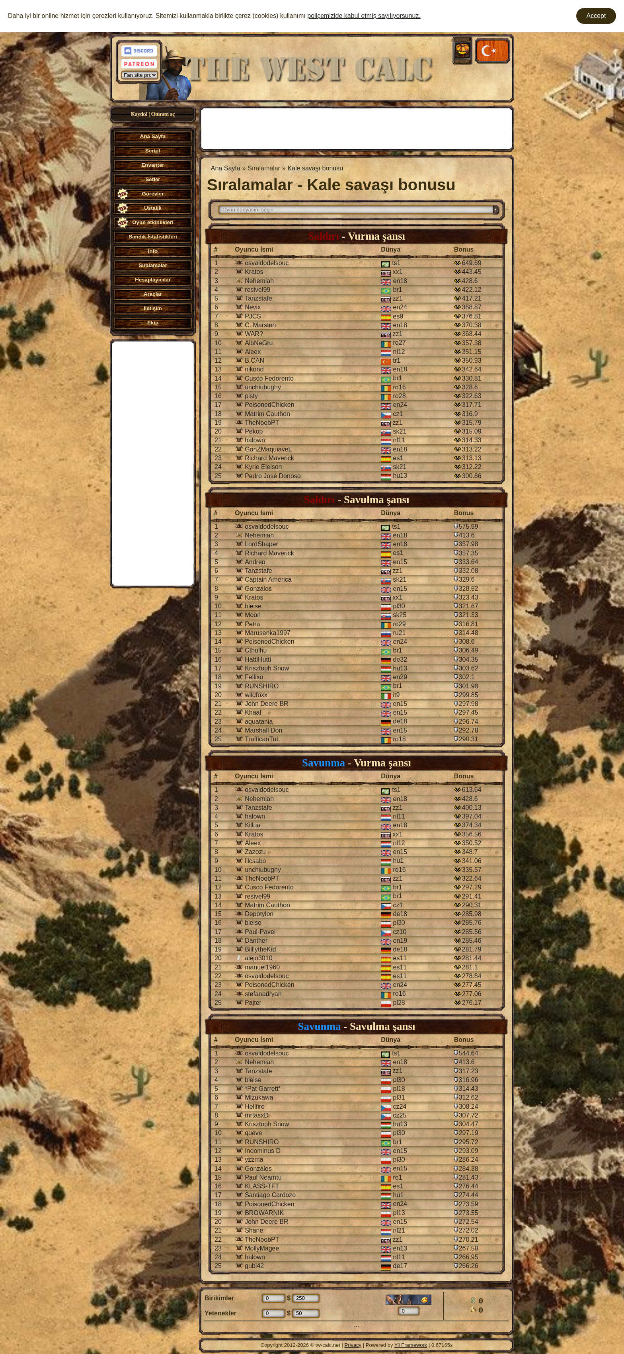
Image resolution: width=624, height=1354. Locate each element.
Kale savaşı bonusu (315, 168)
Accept (596, 15)
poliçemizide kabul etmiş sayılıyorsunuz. (364, 15)
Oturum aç (163, 114)
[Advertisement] (153, 462)
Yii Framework (410, 1345)
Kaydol (139, 114)
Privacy (353, 1345)
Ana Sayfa (225, 168)
